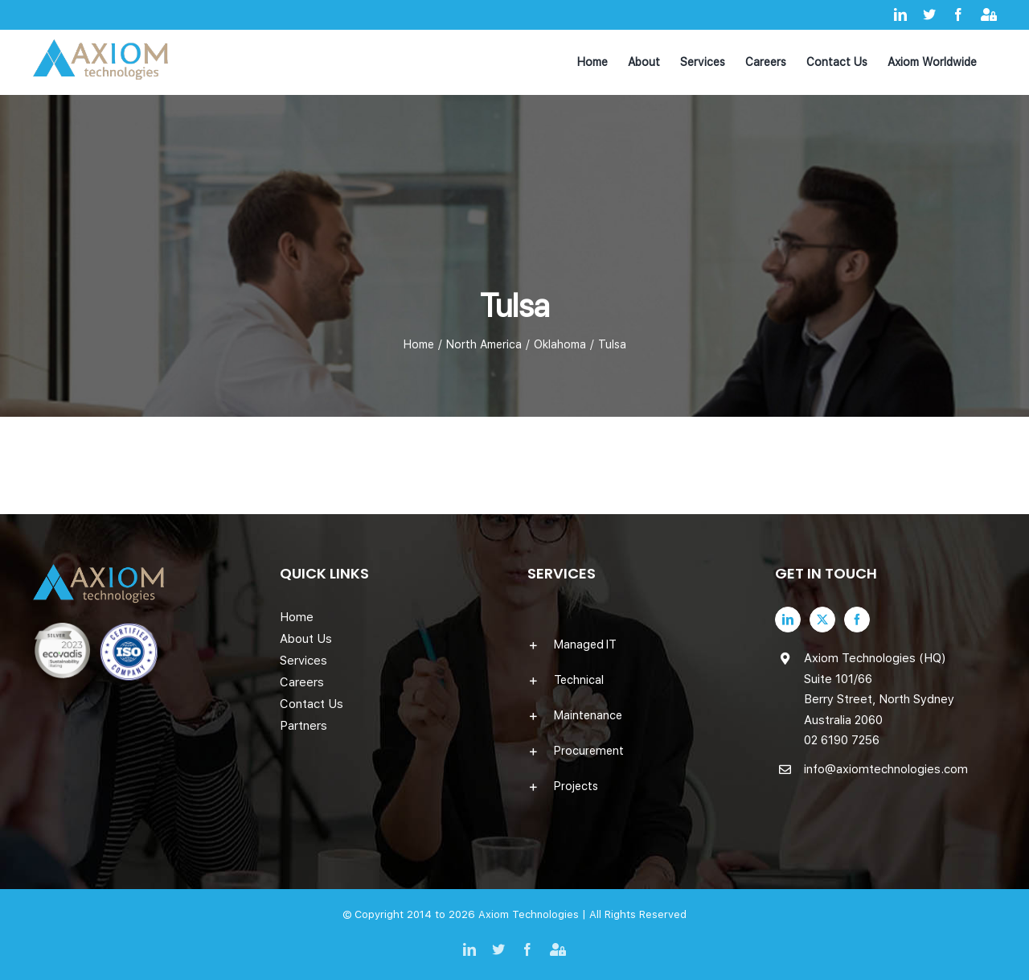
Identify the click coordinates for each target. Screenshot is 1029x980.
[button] (638, 644)
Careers (302, 682)
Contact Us (311, 704)
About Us (306, 639)
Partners (303, 726)
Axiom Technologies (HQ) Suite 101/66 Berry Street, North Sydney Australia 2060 (879, 689)
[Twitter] (822, 619)
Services (303, 660)
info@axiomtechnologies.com (886, 769)
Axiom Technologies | (533, 914)
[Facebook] (857, 619)
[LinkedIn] (788, 619)
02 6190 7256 (841, 740)
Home (297, 617)
